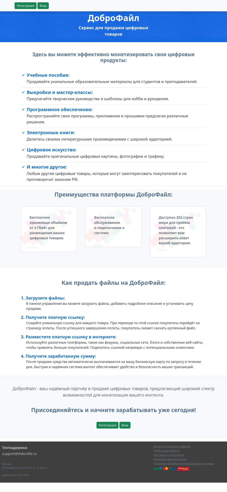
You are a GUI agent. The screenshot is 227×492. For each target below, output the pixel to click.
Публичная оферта (166, 451)
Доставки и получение (168, 455)
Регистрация (25, 6)
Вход (43, 6)
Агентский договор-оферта (171, 446)
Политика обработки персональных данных (183, 463)
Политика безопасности (169, 459)
